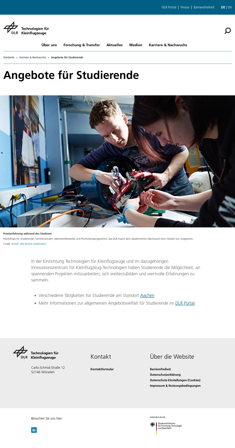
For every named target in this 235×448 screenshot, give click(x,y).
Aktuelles (114, 44)
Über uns (49, 44)
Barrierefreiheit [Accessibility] (160, 369)
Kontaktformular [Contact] (102, 369)
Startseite (8, 57)
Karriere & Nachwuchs (168, 44)
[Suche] (227, 31)
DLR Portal (169, 7)
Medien (135, 44)
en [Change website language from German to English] (230, 7)
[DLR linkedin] (34, 431)
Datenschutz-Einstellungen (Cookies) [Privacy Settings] (175, 380)
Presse (185, 7)
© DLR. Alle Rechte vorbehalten (29, 244)
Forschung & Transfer (82, 44)
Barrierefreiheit (204, 7)
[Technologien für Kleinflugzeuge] (26, 27)
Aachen (147, 295)
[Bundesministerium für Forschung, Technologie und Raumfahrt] (168, 438)
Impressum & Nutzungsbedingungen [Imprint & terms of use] (175, 385)
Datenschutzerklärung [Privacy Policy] (165, 374)
